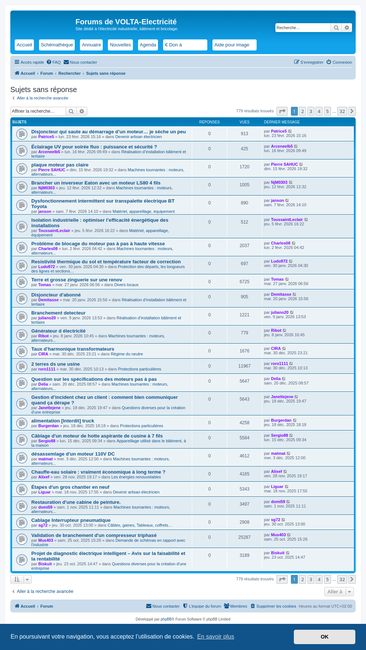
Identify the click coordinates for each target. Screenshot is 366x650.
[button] (282, 111)
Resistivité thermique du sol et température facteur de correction (106, 261)
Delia (43, 384)
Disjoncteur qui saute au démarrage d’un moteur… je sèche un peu (108, 131)
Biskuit (45, 564)
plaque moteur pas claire (59, 165)
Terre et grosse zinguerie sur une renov (76, 279)
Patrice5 (46, 136)
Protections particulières (139, 369)
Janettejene (49, 407)
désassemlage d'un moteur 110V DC (73, 454)
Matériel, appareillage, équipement (144, 211)
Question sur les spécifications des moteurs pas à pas (94, 379)
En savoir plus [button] (215, 636)
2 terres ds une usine (55, 364)
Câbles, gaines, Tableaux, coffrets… (140, 525)
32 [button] (342, 111)
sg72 (42, 525)
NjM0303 (46, 188)
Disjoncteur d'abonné (56, 295)
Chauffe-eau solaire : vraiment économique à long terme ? (98, 472)
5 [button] (327, 111)
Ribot (43, 336)
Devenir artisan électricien (138, 136)
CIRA (43, 354)
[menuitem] (53, 62)
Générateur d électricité (58, 331)
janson (44, 211)
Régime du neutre (127, 354)
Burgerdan (48, 426)
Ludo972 (46, 266)
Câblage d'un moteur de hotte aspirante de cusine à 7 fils (97, 436)
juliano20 (47, 318)
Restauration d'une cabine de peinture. (76, 502)
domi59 (45, 507)
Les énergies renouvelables (136, 477)
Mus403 (45, 540)
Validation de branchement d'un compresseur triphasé (93, 535)
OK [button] (325, 637)
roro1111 (46, 369)
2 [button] (302, 111)
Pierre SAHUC (51, 170)
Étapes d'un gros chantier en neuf (70, 487)
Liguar (44, 492)
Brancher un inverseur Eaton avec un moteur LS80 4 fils (96, 183)
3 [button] (311, 111)
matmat (45, 459)
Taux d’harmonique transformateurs (72, 349)
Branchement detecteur (58, 313)
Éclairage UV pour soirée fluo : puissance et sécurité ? (94, 147)
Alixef (43, 477)
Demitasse (48, 300)
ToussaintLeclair (54, 230)
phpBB (166, 619)
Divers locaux (126, 284)
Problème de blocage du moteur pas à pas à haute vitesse (98, 243)
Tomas (44, 284)
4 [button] (319, 111)
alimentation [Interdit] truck (62, 421)
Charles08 (48, 248)
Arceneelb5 (49, 152)
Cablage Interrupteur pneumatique (70, 520)
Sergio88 (46, 441)
